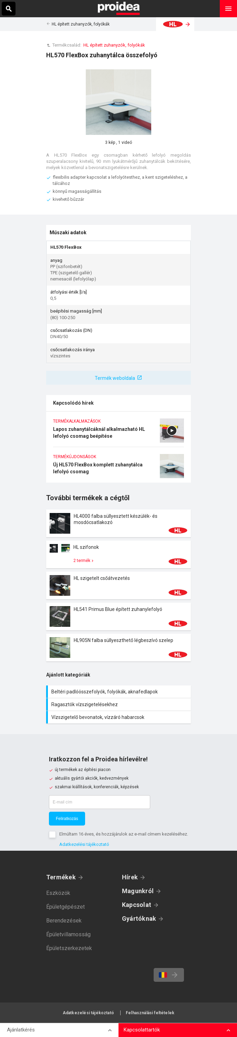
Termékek (61, 877)
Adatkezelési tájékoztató (84, 844)
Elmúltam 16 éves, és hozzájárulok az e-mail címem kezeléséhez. (123, 834)
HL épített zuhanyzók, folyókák (81, 24)
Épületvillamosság (68, 934)
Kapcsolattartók (142, 1030)
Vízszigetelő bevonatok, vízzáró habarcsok (119, 717)
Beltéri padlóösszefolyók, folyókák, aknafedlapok (119, 691)
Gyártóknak (139, 918)
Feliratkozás (67, 818)
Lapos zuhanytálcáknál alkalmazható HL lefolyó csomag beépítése (118, 432)
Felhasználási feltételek (150, 1012)
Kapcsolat (136, 904)
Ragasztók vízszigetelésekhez (119, 704)
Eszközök (58, 893)
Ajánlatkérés (21, 1030)
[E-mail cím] (99, 802)
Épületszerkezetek (69, 948)
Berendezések (64, 920)
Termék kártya (118, 523)
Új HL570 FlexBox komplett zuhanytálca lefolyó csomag (118, 468)
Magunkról (138, 891)
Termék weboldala (115, 378)
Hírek (130, 877)
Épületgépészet (65, 906)
